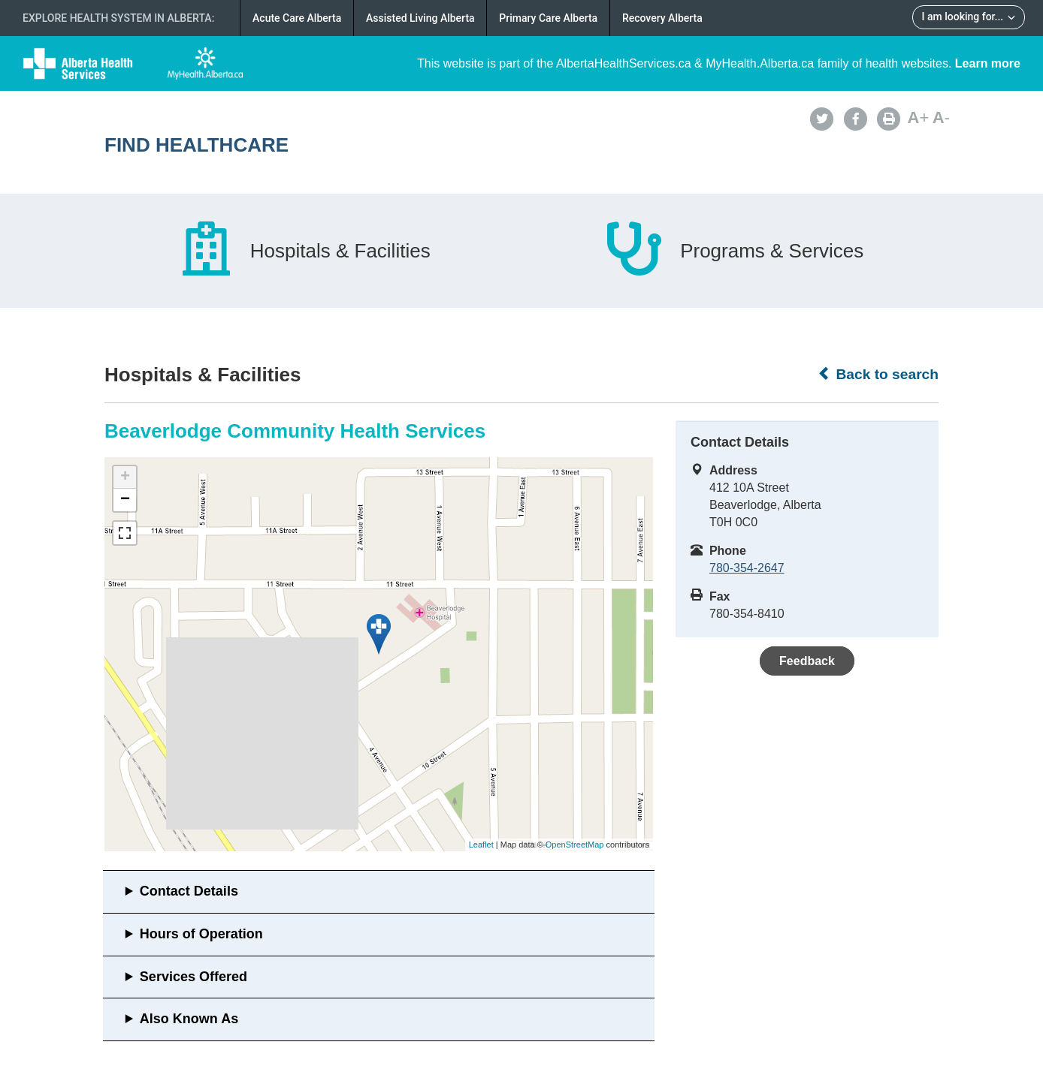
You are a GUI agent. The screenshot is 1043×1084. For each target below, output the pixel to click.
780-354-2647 (747, 568)
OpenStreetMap (575, 844)
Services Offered (193, 976)
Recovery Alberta (662, 18)
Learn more (987, 63)
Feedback (807, 661)
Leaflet (481, 844)
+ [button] (125, 477)
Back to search (878, 374)
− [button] (125, 500)
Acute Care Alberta (296, 18)
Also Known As (189, 1018)
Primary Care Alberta (548, 18)
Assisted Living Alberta (420, 18)
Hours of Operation (201, 933)
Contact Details (189, 891)
